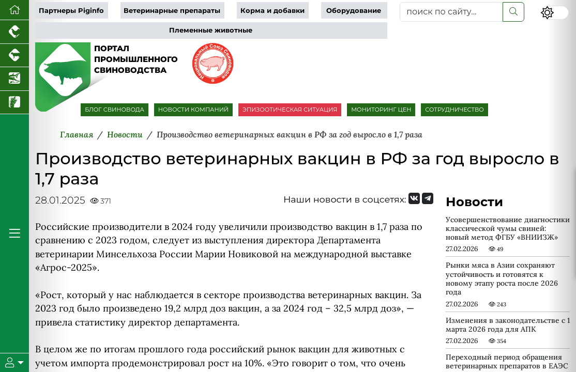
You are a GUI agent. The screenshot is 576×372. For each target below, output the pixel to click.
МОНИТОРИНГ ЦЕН (381, 109)
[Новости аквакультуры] (14, 79)
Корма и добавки (272, 10)
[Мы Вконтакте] (414, 198)
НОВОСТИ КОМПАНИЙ (193, 109)
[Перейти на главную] (14, 10)
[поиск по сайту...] (451, 12)
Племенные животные (210, 30)
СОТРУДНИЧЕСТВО (454, 109)
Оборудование (353, 10)
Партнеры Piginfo (71, 10)
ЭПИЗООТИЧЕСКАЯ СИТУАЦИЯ (289, 109)
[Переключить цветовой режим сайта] (554, 13)
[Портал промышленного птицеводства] (14, 32)
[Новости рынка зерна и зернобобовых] (14, 103)
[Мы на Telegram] (427, 198)
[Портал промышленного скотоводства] (14, 56)
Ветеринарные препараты (172, 10)
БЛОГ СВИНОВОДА (114, 109)
